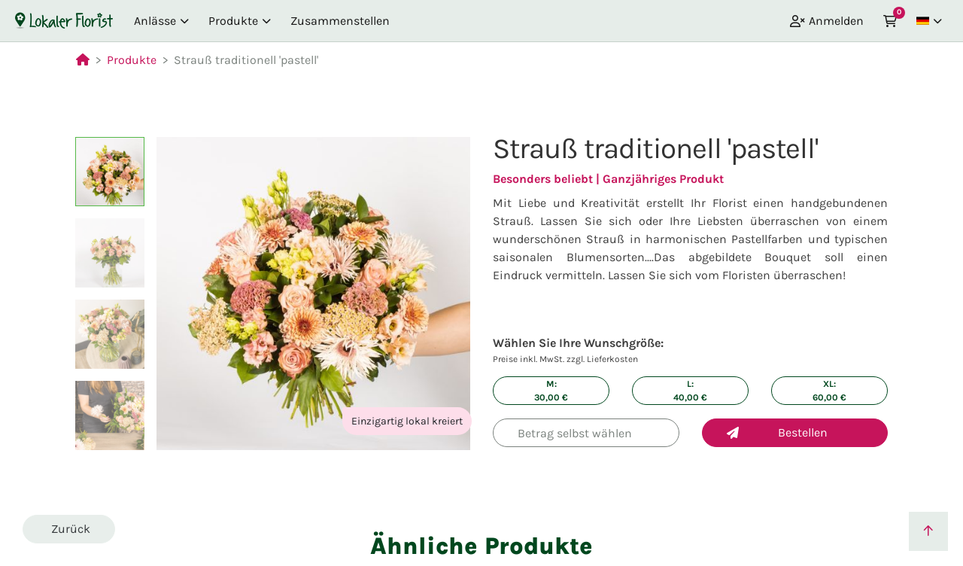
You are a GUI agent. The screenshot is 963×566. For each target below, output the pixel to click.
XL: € (829, 391)
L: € (690, 391)
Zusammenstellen (340, 21)
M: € (551, 391)
